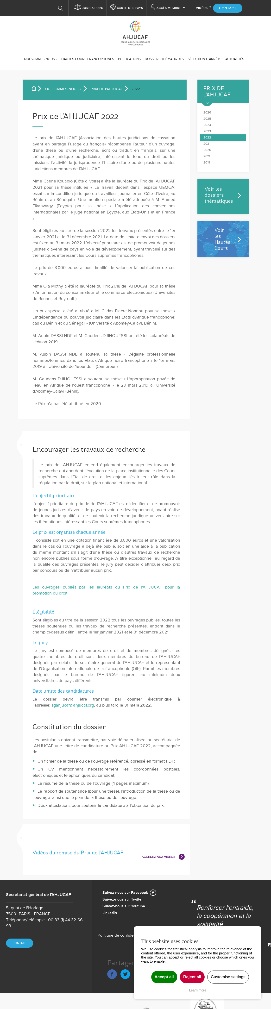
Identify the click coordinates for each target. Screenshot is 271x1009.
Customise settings (228, 977)
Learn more (197, 990)
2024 (207, 125)
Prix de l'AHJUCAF (107, 89)
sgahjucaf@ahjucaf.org (72, 705)
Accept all (164, 977)
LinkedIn (109, 913)
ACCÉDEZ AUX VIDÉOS (158, 857)
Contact (227, 8)
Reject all (192, 977)
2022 (207, 137)
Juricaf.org (92, 8)
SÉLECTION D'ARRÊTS (204, 59)
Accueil (36, 89)
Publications (129, 59)
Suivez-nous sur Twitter (122, 899)
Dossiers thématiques (164, 59)
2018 (206, 162)
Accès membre (169, 8)
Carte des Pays (130, 8)
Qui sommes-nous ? (40, 59)
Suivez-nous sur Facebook (125, 892)
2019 (206, 156)
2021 (206, 144)
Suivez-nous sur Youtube (123, 906)
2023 (207, 131)
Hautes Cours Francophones (87, 59)
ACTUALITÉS (234, 59)
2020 (207, 150)
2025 (207, 119)
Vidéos (202, 8)
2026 (207, 112)
